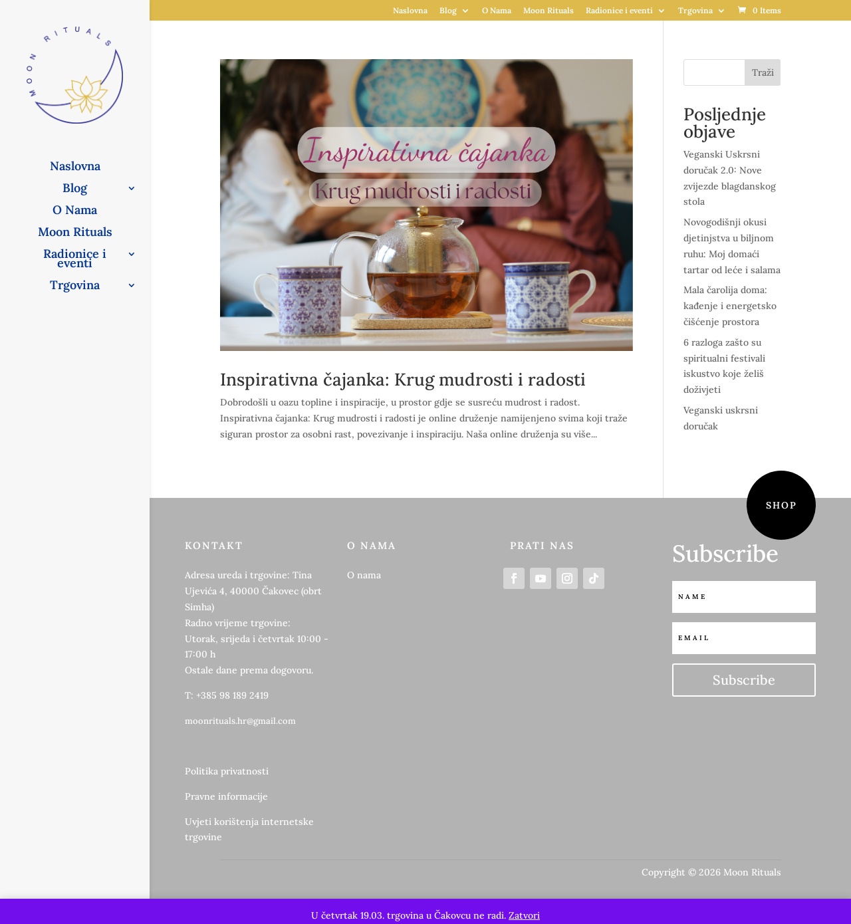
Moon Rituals (548, 11)
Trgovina (695, 11)
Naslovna (410, 11)
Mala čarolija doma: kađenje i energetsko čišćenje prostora (730, 306)
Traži (763, 72)
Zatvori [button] (524, 915)
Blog (448, 11)
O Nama (496, 11)
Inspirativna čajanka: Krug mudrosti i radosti (403, 379)
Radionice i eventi (619, 11)
